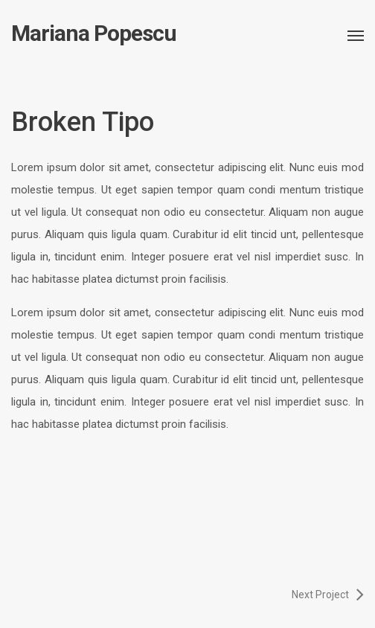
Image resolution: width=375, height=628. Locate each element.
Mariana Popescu (93, 33)
